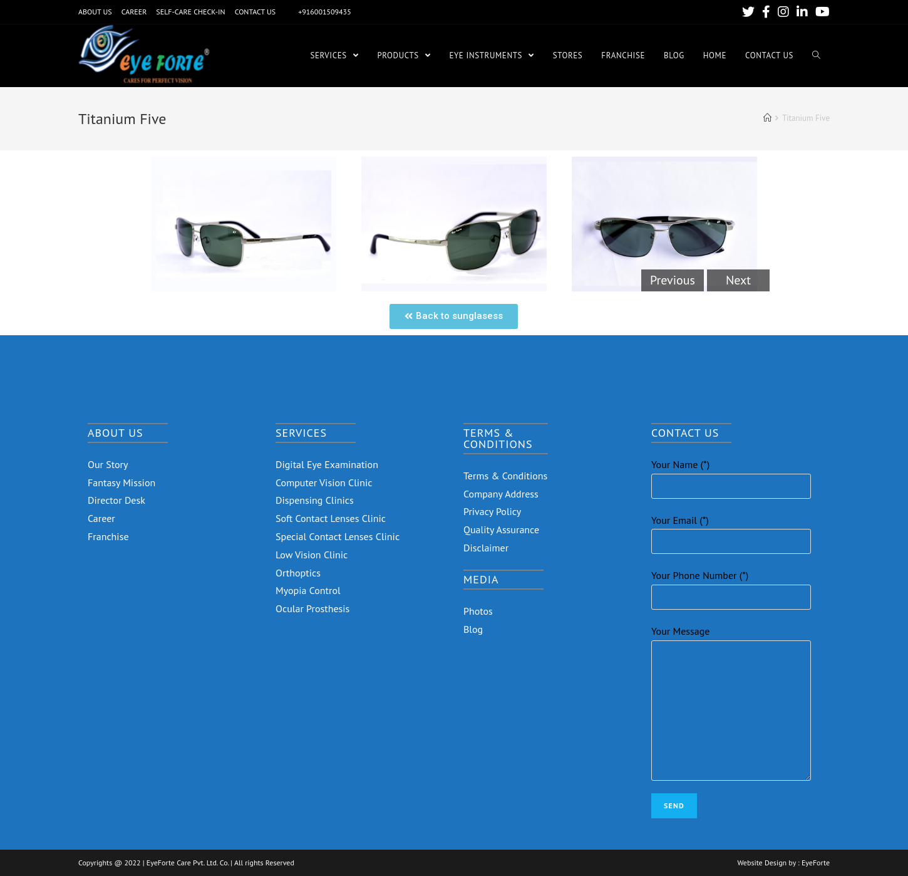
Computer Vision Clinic (324, 482)
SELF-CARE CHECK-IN (190, 11)
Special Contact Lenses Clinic (338, 536)
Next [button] (738, 280)
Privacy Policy (492, 511)
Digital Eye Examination (327, 464)
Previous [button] (672, 280)
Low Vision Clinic (312, 554)
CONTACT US (255, 11)
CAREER (134, 11)
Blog (473, 629)
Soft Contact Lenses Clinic (331, 518)
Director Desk (116, 500)
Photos (478, 611)
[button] (454, 316)
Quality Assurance (501, 529)
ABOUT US (95, 11)
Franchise (108, 536)
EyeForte (816, 863)
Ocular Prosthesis (312, 608)
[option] (243, 224)
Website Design (762, 863)
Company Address (501, 494)
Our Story (108, 464)
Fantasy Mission (121, 482)
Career (101, 518)
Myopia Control (308, 590)
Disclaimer (485, 547)
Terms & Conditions (505, 475)
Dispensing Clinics (315, 500)
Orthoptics (298, 572)
